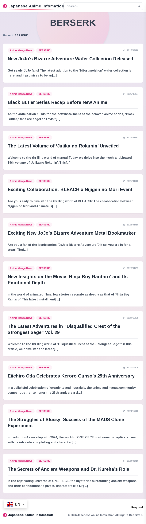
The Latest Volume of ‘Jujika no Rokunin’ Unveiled (63, 145)
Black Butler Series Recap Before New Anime (57, 102)
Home (7, 35)
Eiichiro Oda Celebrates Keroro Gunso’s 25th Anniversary (71, 375)
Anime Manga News (21, 50)
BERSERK (44, 50)
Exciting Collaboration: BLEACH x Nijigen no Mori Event (70, 189)
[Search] (139, 6)
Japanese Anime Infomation (31, 6)
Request (137, 507)
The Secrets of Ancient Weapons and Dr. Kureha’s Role (68, 469)
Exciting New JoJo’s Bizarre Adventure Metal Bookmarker (72, 233)
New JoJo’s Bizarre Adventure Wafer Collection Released (70, 58)
